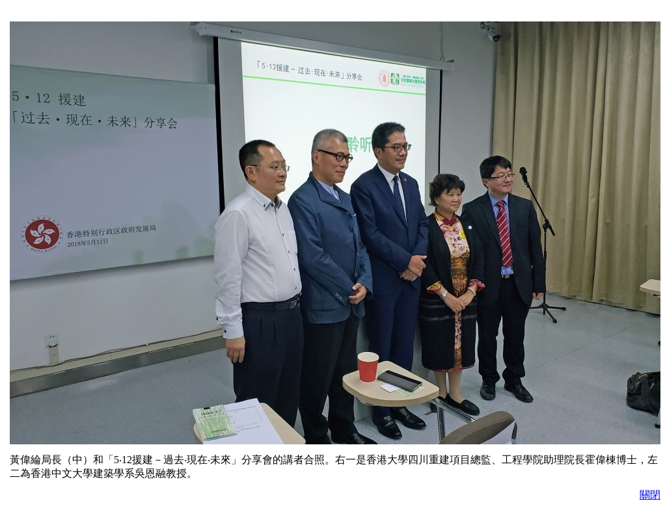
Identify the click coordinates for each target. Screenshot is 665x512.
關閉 (650, 494)
